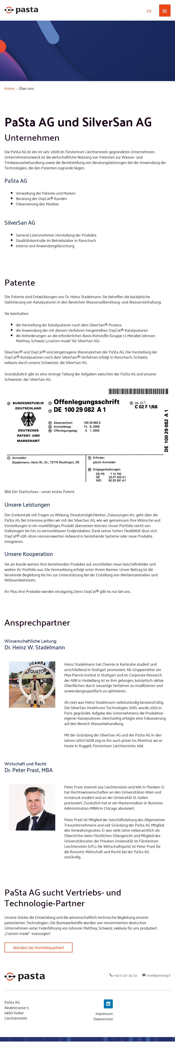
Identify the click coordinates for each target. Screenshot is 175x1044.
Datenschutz (102, 1021)
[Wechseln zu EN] (149, 11)
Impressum (103, 1015)
